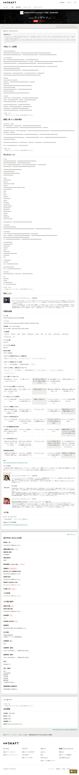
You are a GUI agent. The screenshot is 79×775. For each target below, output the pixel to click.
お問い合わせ (44, 757)
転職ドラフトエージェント (10, 755)
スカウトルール (38, 7)
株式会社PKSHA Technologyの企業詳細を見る (67, 26)
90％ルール (69, 40)
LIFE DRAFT (25, 755)
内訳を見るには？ (71, 534)
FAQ (42, 755)
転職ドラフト (7, 734)
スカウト (14, 734)
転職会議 (58, 768)
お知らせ (43, 752)
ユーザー (5, 7)
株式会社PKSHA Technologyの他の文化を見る (15, 525)
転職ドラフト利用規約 (65, 755)
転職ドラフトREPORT (28, 752)
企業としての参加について (48, 760)
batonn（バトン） (71, 768)
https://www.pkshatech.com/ (15, 724)
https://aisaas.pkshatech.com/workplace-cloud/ (15, 462)
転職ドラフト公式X (27, 757)
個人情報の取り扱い (64, 757)
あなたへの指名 (23, 734)
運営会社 (61, 752)
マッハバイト (51, 768)
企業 (12, 7)
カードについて (12, 516)
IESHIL (63, 768)
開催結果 (18, 7)
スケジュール (27, 7)
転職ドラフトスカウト (9, 752)
